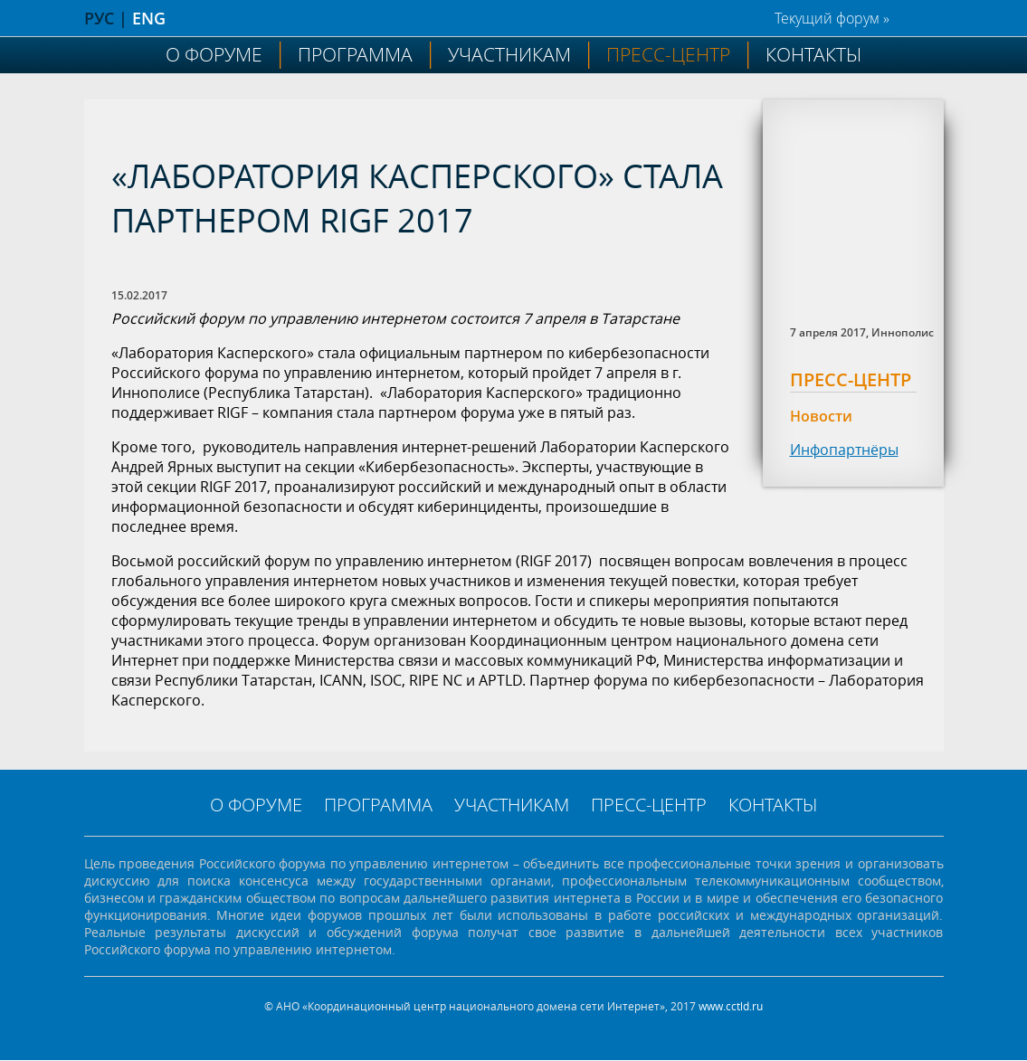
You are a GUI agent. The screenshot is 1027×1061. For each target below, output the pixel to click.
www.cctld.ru (731, 1006)
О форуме (214, 54)
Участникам (509, 54)
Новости (821, 416)
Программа (355, 54)
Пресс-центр (668, 54)
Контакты (813, 54)
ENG (149, 18)
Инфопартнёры (844, 449)
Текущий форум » (832, 18)
